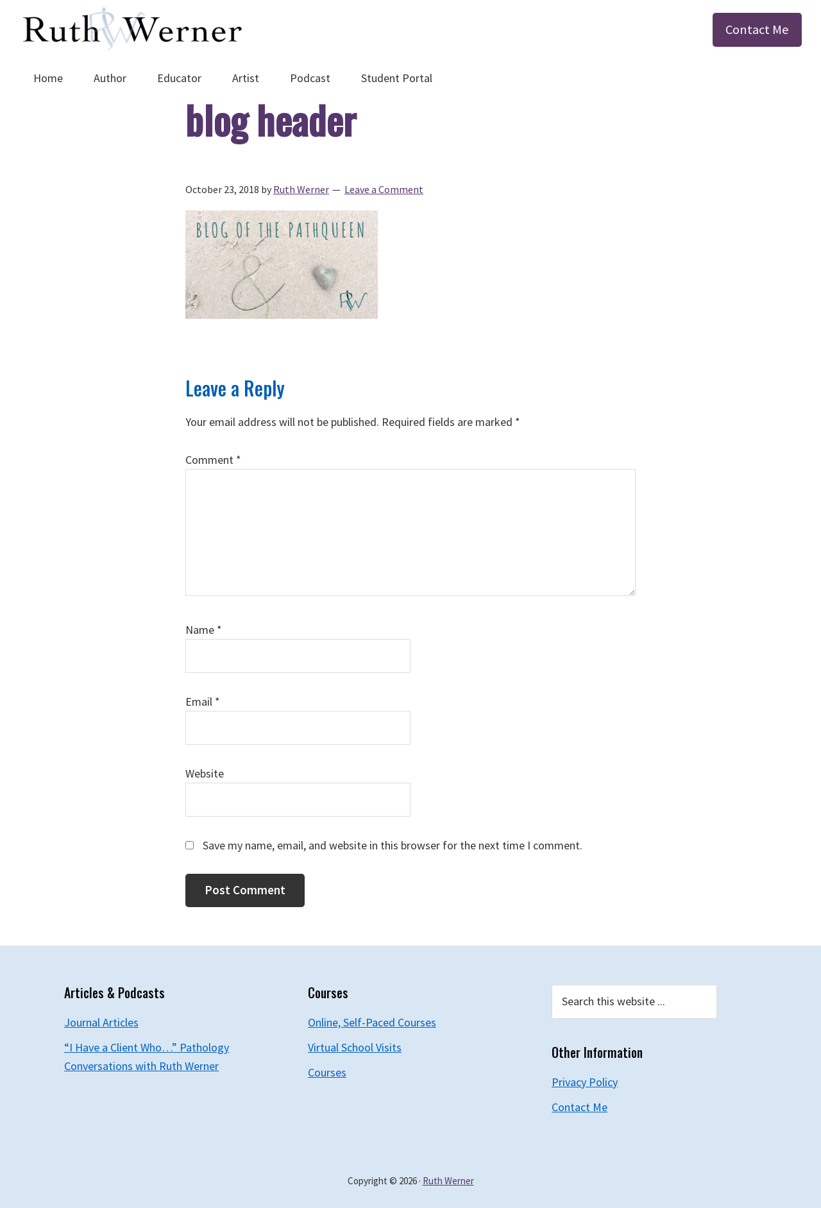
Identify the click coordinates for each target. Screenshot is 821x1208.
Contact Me (757, 29)
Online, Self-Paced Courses (372, 1022)
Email (202, 701)
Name (203, 629)
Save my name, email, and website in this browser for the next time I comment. (392, 845)
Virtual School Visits (355, 1047)
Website (204, 773)
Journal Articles (101, 1022)
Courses (327, 1072)
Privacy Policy (585, 1082)
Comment (213, 459)
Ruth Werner (448, 1181)
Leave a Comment (383, 189)
